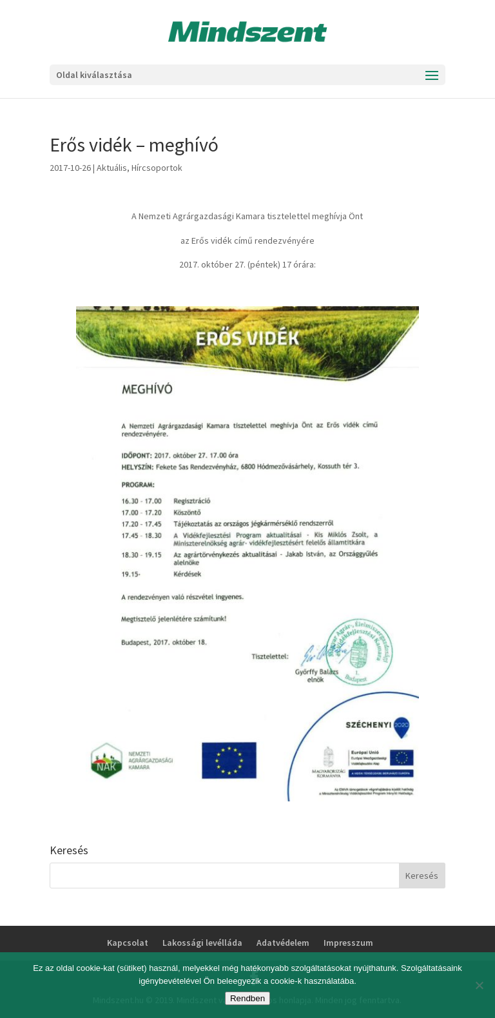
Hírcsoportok (156, 167)
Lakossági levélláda (202, 942)
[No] (478, 985)
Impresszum (348, 942)
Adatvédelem (283, 942)
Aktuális (112, 167)
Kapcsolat (127, 942)
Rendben (247, 998)
